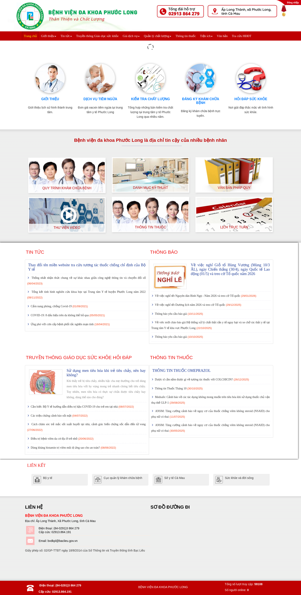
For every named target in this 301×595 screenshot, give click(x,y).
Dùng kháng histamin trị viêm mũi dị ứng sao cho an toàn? (73, 447)
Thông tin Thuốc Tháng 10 (178, 388)
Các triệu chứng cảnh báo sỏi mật (59, 415)
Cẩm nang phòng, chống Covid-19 (59, 306)
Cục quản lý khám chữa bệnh (123, 478)
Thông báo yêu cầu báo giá (178, 313)
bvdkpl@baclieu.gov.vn (63, 541)
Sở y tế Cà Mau (174, 478)
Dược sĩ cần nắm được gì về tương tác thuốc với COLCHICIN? (201, 379)
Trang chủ (30, 36)
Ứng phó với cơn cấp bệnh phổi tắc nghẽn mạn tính (70, 324)
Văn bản (222, 36)
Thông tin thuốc (185, 36)
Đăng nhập (293, 2)
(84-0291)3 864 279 (66, 528)
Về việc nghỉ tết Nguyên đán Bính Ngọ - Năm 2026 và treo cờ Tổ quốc (205, 295)
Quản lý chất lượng (157, 36)
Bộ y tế (47, 478)
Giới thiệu (48, 36)
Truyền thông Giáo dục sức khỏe (97, 36)
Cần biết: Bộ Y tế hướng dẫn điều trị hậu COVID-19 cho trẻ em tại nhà (82, 406)
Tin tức (66, 36)
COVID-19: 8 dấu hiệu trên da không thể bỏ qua (67, 315)
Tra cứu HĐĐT (241, 36)
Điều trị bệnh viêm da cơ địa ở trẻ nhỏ (62, 438)
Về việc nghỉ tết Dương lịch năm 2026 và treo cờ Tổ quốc (197, 304)
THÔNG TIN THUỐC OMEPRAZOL (181, 371)
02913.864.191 (61, 532)
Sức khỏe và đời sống (239, 478)
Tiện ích (206, 36)
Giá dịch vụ (131, 36)
